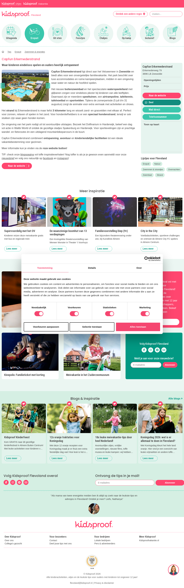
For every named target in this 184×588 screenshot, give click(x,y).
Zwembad (147, 175)
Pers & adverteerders (104, 543)
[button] (2, 85)
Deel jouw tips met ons (60, 543)
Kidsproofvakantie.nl (149, 540)
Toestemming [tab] (45, 268)
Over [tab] (139, 268)
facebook (48, 158)
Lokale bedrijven (102, 540)
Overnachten (174, 169)
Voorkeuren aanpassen (46, 326)
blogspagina (27, 154)
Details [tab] (92, 268)
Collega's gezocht (13, 543)
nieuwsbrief (8, 158)
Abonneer (170, 365)
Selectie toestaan (92, 326)
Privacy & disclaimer (104, 583)
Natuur (157, 164)
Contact (53, 540)
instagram (62, 158)
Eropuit (146, 164)
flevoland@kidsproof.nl (81, 583)
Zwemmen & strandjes (153, 169)
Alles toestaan (138, 326)
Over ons (9, 540)
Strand (160, 175)
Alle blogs (175, 398)
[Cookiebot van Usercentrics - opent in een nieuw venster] (146, 258)
